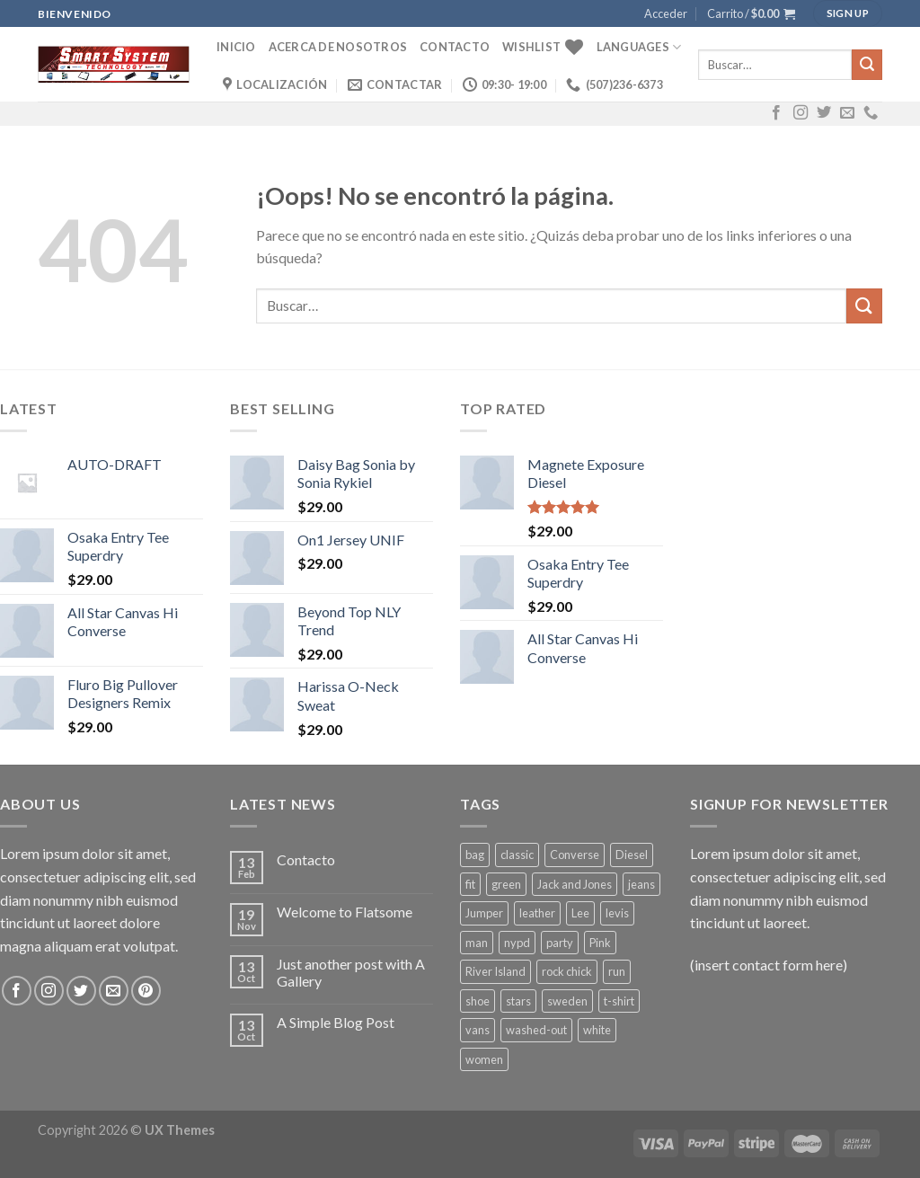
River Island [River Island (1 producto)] (495, 971)
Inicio (236, 47)
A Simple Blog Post (335, 1022)
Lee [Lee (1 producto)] (580, 913)
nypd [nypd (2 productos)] (517, 942)
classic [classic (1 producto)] (517, 854)
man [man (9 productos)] (476, 942)
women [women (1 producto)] (484, 1059)
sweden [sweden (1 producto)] (567, 1001)
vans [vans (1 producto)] (477, 1030)
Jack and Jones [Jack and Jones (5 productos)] (574, 884)
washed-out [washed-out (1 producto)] (536, 1030)
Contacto (455, 47)
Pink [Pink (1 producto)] (600, 942)
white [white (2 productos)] (597, 1030)
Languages (639, 47)
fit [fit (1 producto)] (470, 884)
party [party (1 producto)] (559, 942)
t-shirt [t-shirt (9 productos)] (619, 1001)
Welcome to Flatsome (344, 911)
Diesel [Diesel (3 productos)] (631, 854)
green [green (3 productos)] (506, 884)
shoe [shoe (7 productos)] (477, 1001)
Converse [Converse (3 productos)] (574, 854)
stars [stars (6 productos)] (518, 1001)
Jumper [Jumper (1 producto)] (484, 913)
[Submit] (867, 64)
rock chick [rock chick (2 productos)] (567, 971)
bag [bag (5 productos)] (474, 854)
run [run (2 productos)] (616, 971)
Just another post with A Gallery (351, 972)
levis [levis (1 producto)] (617, 913)
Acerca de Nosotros (338, 47)
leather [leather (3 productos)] (537, 913)
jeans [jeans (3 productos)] (641, 884)
